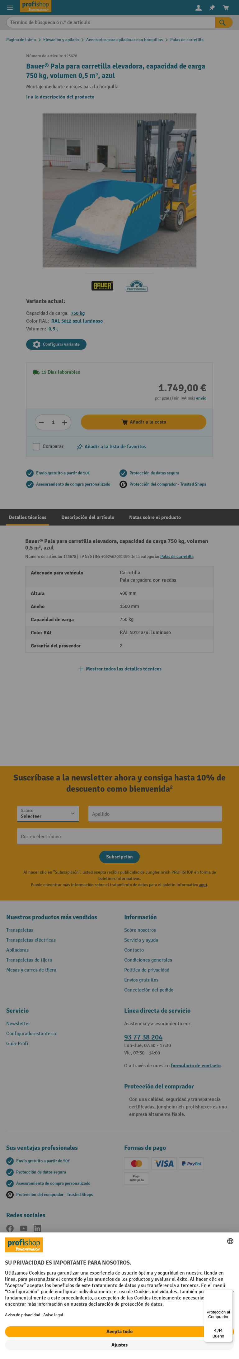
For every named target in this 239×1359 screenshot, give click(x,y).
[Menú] (229, 1293)
